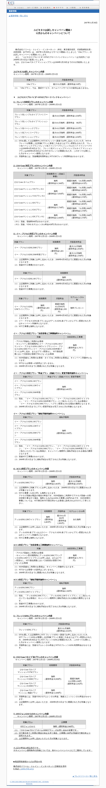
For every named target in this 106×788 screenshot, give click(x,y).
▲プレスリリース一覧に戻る (84, 776)
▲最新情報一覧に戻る (18, 16)
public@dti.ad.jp (27, 769)
